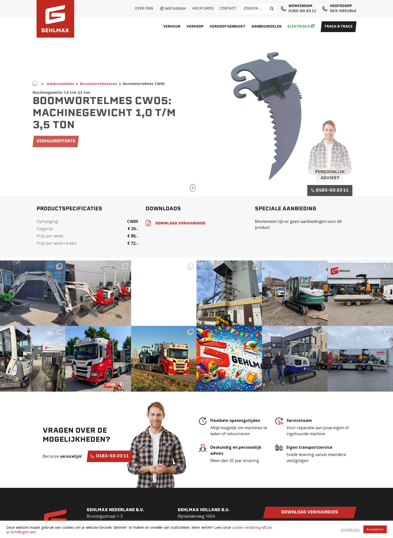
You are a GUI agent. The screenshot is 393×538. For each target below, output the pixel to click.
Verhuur (171, 26)
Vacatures (203, 8)
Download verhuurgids (309, 512)
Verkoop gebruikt (227, 26)
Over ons (144, 8)
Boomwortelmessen (84, 83)
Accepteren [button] (375, 529)
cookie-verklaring (246, 527)
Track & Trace (338, 26)
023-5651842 (343, 11)
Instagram (175, 9)
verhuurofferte (41, 141)
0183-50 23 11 (302, 11)
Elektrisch (298, 26)
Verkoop (195, 26)
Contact (228, 8)
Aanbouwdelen (266, 26)
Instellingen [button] (350, 529)
